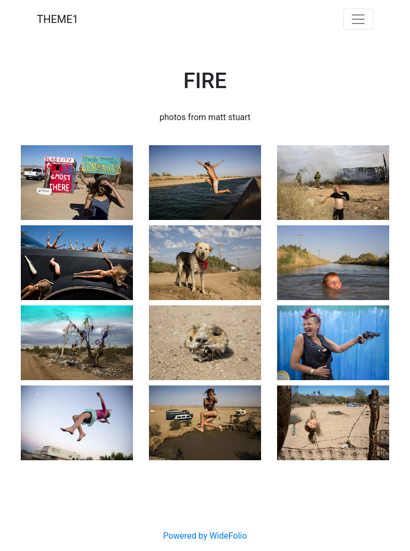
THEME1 (57, 19)
